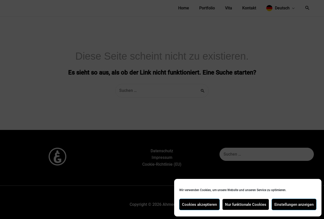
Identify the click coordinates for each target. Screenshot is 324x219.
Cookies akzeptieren (199, 204)
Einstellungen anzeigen (294, 204)
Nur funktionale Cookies (245, 204)
